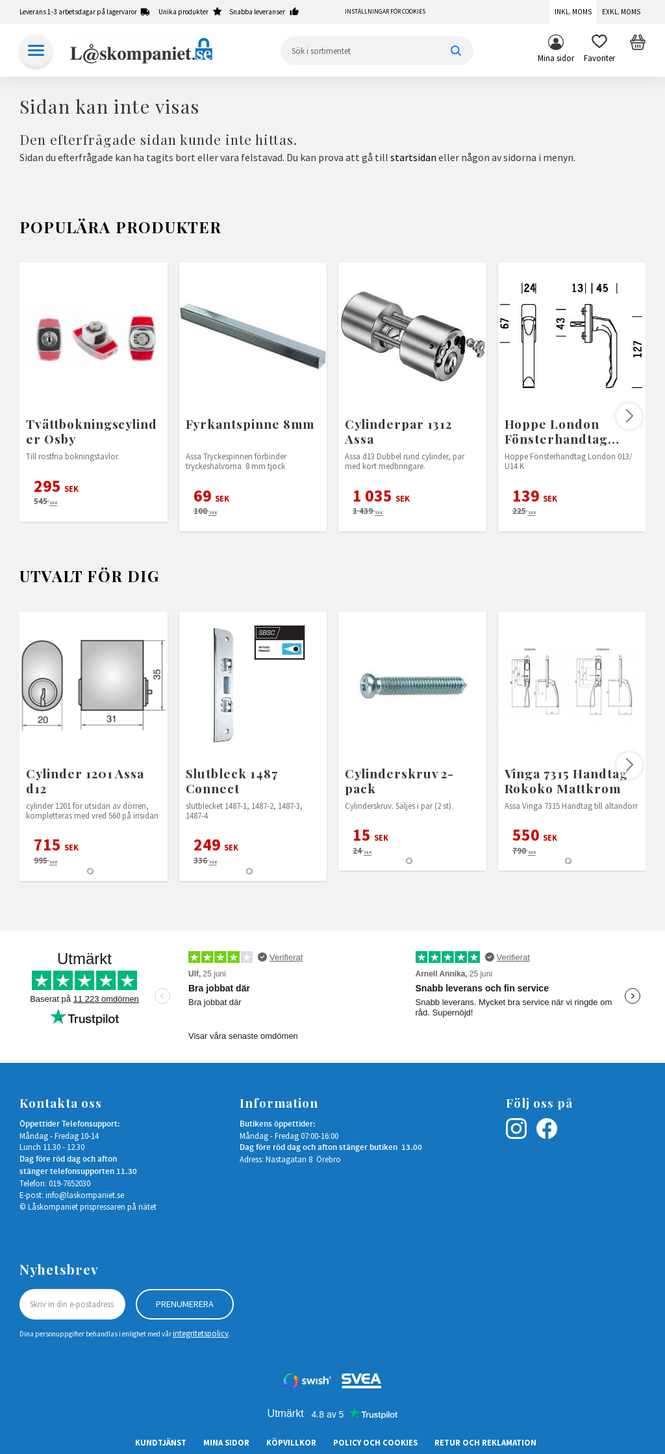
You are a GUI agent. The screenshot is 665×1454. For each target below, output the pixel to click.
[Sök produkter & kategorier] (377, 50)
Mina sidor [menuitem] (556, 58)
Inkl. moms (573, 11)
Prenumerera (185, 1304)
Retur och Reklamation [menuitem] (485, 1442)
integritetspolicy (201, 1333)
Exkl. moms (621, 11)
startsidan (413, 157)
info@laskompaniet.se (84, 1195)
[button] (599, 50)
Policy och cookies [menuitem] (375, 1442)
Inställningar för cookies (385, 12)
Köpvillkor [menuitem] (291, 1442)
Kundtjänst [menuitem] (160, 1442)
